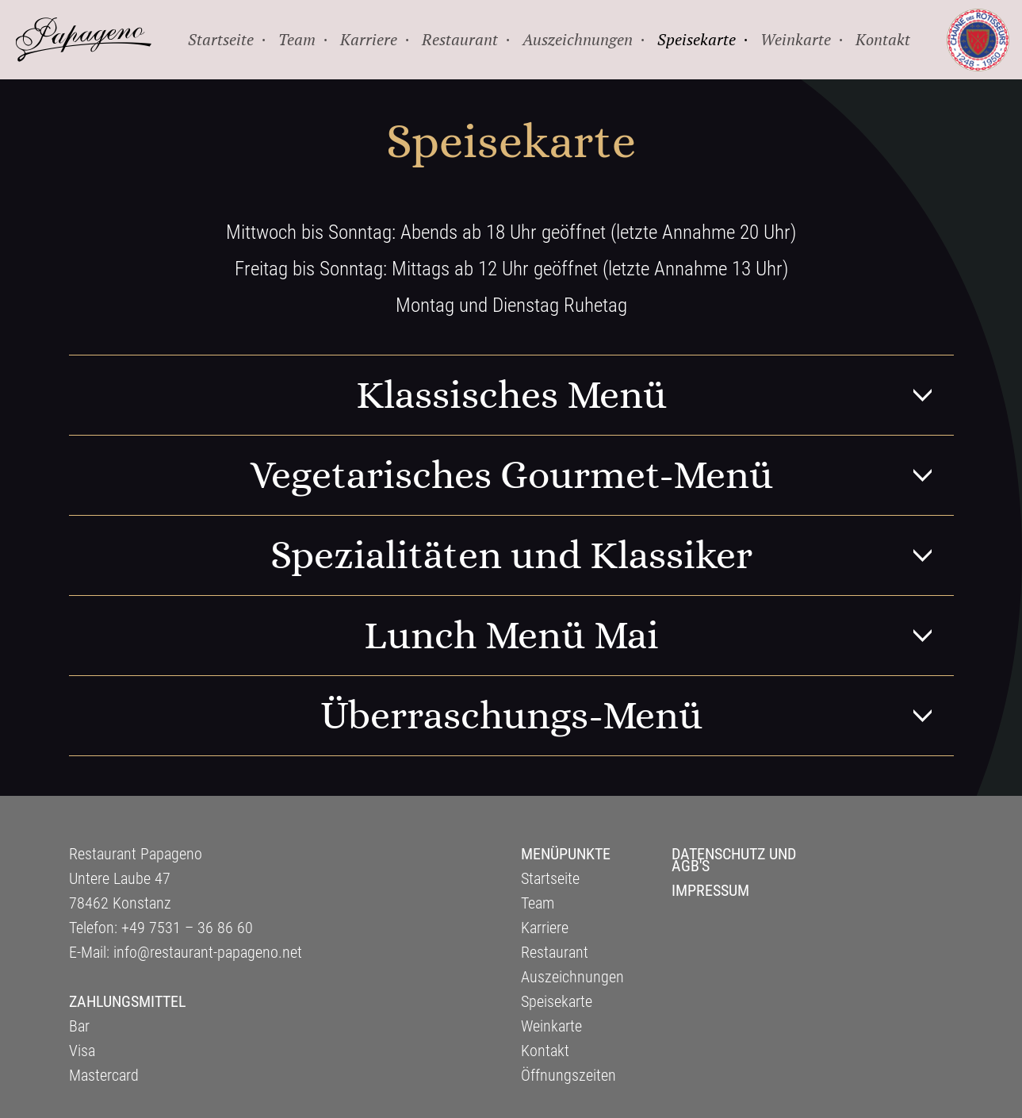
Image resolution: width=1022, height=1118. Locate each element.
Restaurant (554, 952)
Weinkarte (551, 1025)
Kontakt (545, 1050)
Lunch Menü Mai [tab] (659, 635)
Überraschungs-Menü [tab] (637, 715)
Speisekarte (556, 1001)
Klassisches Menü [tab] (655, 395)
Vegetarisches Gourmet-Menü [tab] (602, 475)
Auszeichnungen (572, 976)
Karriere (544, 927)
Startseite (550, 878)
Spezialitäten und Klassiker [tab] (612, 555)
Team (537, 902)
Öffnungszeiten (568, 1075)
